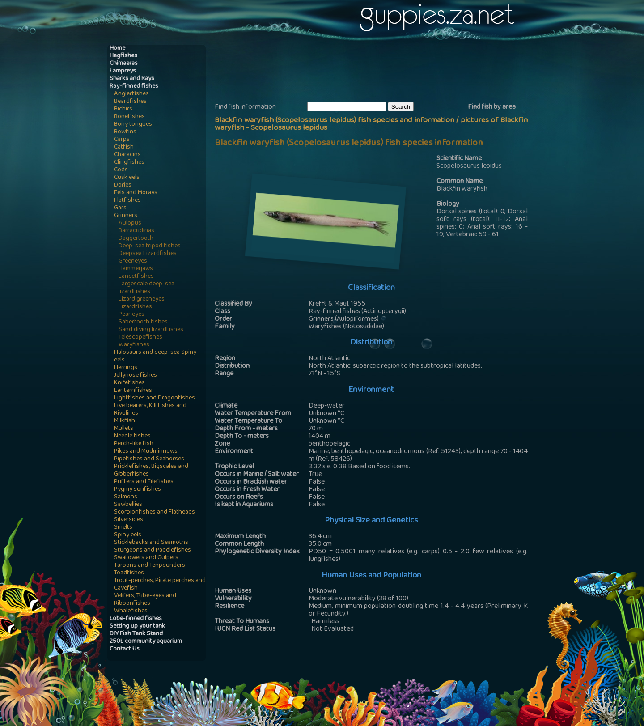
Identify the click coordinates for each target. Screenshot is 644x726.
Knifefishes (129, 383)
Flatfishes (127, 200)
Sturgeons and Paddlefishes (152, 550)
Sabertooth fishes (143, 322)
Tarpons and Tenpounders (149, 565)
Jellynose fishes (135, 375)
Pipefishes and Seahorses (149, 459)
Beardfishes (130, 101)
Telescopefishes (140, 337)
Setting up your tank (137, 626)
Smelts (123, 527)
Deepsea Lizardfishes (148, 253)
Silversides (128, 520)
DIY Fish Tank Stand (136, 634)
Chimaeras (124, 63)
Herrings (125, 367)
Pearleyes (131, 314)
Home (117, 48)
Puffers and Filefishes (144, 482)
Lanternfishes (133, 390)
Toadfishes (129, 573)
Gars (120, 208)
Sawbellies (128, 504)
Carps (122, 139)
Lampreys (123, 71)
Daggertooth (136, 238)
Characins (127, 155)
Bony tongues (133, 124)
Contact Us (125, 649)
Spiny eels (127, 535)
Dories (122, 185)
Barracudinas (136, 231)
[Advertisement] (377, 72)
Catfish (124, 147)
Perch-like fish (133, 443)
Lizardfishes (135, 307)
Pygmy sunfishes (137, 489)
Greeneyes (133, 261)
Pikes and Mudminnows (146, 451)
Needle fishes (132, 436)
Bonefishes (129, 116)
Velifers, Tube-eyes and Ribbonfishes (145, 600)
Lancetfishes (136, 276)
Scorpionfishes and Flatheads (154, 512)
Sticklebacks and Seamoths (151, 542)
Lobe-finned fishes (136, 618)
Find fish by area (492, 107)
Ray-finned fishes (134, 86)
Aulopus (130, 223)
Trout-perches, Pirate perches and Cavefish (160, 584)
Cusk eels (127, 177)
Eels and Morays (135, 193)
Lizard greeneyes (142, 299)
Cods (121, 170)
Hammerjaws (136, 269)
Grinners (125, 215)
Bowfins (125, 132)
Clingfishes (129, 162)
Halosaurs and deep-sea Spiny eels (155, 356)
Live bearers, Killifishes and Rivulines (150, 409)
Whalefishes (131, 611)
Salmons (125, 497)
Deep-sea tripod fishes (150, 246)
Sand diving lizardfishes (151, 329)
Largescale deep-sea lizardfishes (146, 288)
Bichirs (123, 109)
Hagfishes (123, 56)
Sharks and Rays (132, 78)
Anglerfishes (131, 94)
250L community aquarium (146, 641)
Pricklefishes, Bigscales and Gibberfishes (151, 470)
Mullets (123, 428)
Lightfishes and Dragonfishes (154, 398)
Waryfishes (134, 345)
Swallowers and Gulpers (146, 558)
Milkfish (124, 421)
